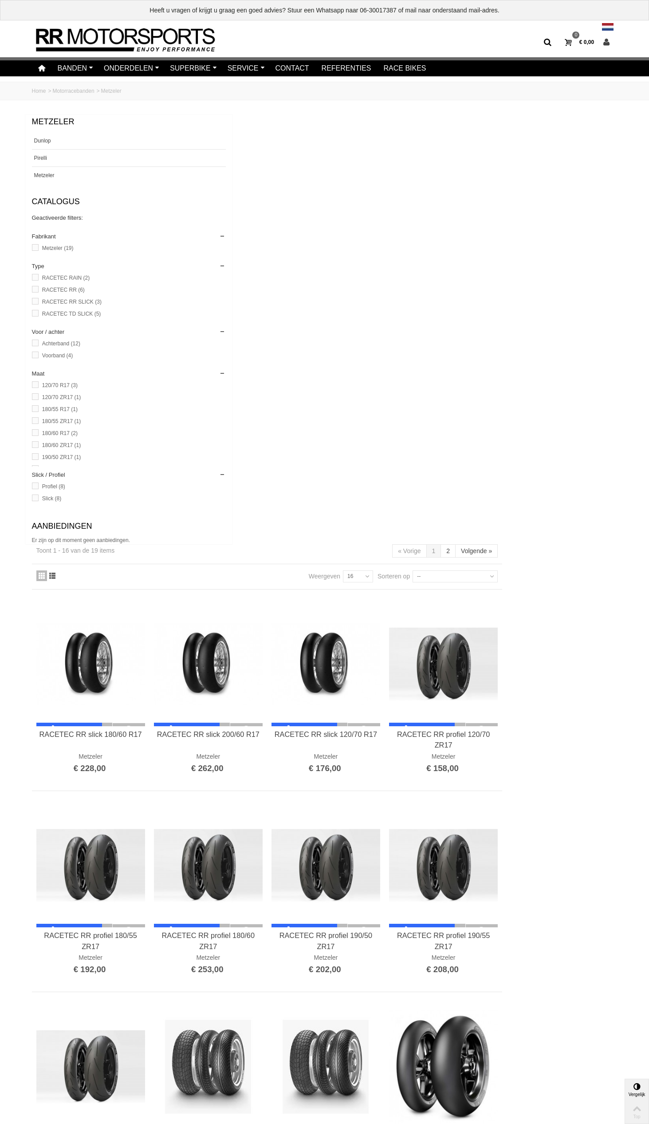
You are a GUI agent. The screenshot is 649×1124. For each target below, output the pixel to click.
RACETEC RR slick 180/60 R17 (235, 300)
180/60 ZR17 (61, 445)
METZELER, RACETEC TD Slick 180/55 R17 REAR (236, 874)
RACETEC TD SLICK (71, 314)
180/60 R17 (60, 433)
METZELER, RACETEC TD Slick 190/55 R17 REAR (344, 874)
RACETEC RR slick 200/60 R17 (345, 300)
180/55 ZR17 (61, 421)
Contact (292, 68)
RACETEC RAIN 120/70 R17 (453, 677)
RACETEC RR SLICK (72, 302)
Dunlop (42, 141)
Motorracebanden (73, 91)
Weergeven (439, 146)
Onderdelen (131, 68)
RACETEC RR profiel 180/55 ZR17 (235, 491)
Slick (51, 498)
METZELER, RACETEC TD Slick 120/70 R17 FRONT (563, 682)
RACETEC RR (63, 290)
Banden (75, 68)
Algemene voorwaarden (65, 1082)
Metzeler (44, 175)
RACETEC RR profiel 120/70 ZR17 (562, 300)
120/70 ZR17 (61, 397)
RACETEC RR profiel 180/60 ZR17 (345, 491)
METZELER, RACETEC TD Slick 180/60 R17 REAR (563, 874)
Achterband (61, 343)
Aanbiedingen (62, 526)
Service (246, 68)
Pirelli (40, 158)
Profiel (53, 486)
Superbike (193, 68)
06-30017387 (378, 10)
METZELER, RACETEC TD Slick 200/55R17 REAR (453, 874)
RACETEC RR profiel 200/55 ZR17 (235, 682)
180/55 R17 (60, 409)
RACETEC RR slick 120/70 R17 (454, 300)
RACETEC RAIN (66, 278)
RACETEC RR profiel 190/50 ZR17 (453, 491)
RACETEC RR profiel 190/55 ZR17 (562, 491)
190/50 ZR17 (61, 457)
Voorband (57, 355)
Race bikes (405, 68)
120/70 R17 (60, 385)
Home (39, 91)
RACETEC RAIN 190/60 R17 (344, 677)
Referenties (346, 68)
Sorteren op (508, 146)
